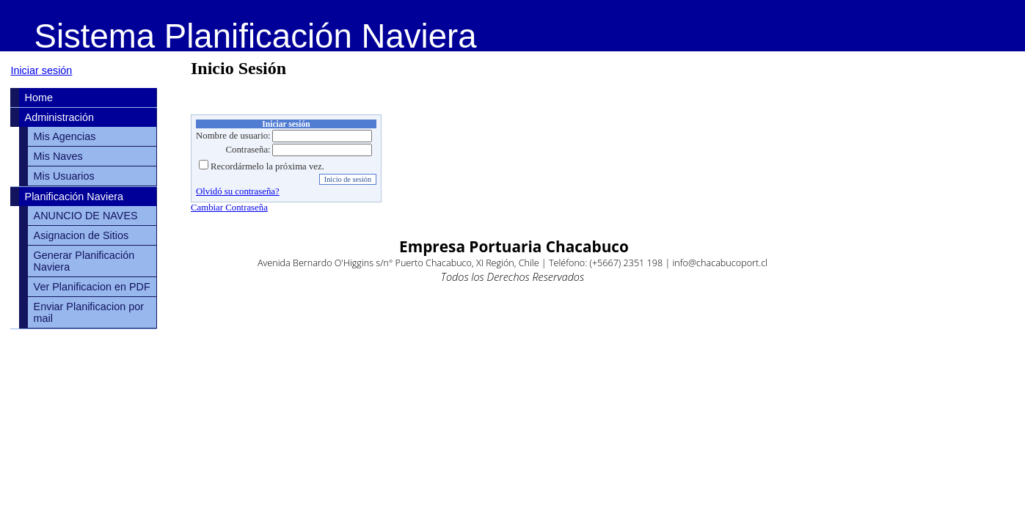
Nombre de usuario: (233, 136)
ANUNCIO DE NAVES (86, 215)
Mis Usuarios (64, 176)
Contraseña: (248, 149)
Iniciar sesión (41, 70)
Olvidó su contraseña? (238, 191)
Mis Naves (58, 156)
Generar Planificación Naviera (84, 261)
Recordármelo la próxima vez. (267, 166)
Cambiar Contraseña (229, 207)
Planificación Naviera (74, 196)
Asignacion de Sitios (81, 235)
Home (39, 97)
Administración (59, 117)
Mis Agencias (65, 136)
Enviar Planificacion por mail (89, 312)
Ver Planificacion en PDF (92, 287)
